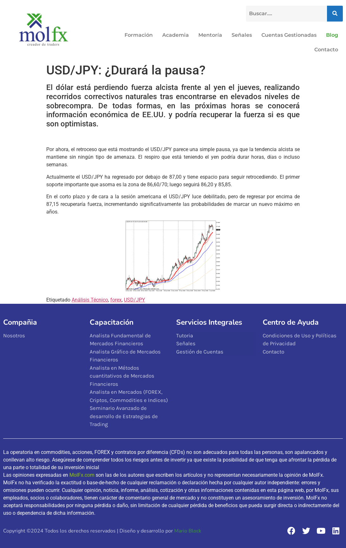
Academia (175, 35)
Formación (139, 35)
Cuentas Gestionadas (289, 35)
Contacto (326, 50)
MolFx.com (81, 475)
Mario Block (187, 530)
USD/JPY (134, 300)
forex (116, 300)
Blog (332, 35)
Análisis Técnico (90, 300)
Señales (242, 35)
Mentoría (210, 35)
